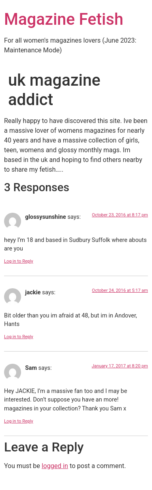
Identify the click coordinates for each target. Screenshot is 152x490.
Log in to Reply (18, 261)
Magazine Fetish (63, 19)
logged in (55, 466)
